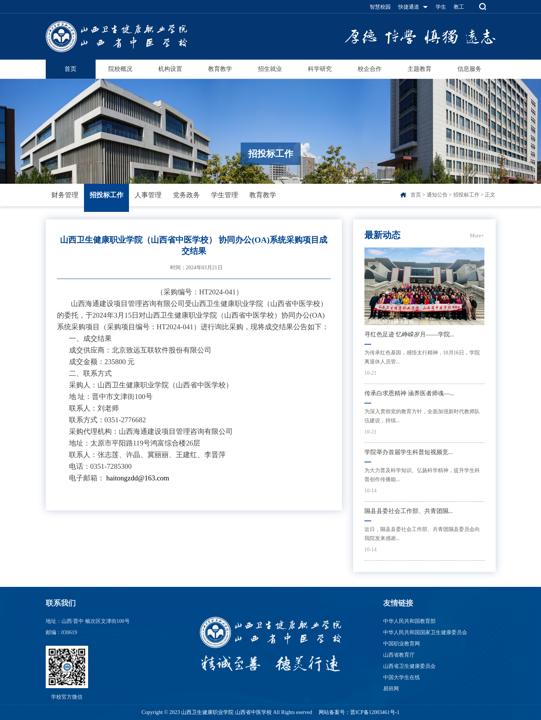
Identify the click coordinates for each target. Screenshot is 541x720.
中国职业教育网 (401, 643)
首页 (70, 69)
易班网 (391, 689)
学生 (441, 7)
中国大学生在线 (401, 677)
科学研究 (320, 69)
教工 (459, 7)
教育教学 (220, 69)
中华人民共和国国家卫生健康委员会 (425, 632)
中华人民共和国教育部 (409, 621)
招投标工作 (106, 195)
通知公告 (437, 195)
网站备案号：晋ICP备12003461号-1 (359, 712)
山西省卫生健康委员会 (409, 666)
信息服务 (469, 69)
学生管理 (224, 195)
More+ (477, 235)
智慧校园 (380, 7)
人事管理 (148, 195)
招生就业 (270, 69)
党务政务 (186, 195)
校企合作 (370, 69)
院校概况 (120, 69)
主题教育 (420, 69)
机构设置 (170, 69)
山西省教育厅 (399, 655)
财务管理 (64, 195)
